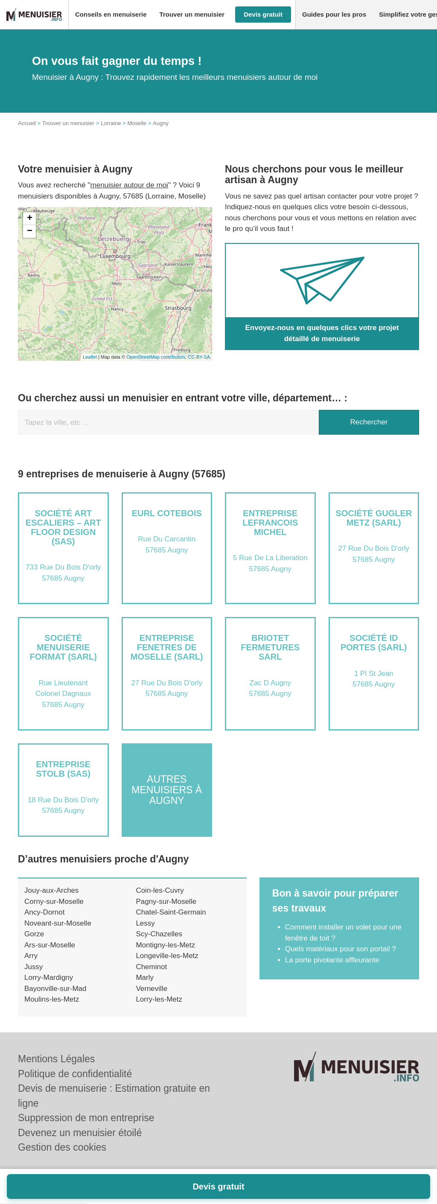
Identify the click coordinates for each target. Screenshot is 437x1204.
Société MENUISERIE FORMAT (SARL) (63, 647)
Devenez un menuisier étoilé (80, 1132)
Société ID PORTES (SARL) (374, 642)
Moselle (136, 123)
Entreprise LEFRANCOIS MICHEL (270, 522)
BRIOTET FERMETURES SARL (270, 647)
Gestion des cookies (62, 1147)
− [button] (29, 231)
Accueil (27, 123)
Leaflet (90, 356)
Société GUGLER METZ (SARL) (373, 517)
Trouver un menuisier (68, 123)
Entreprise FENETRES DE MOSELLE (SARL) (167, 647)
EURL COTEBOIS (167, 513)
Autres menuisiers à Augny (166, 790)
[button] (111, 15)
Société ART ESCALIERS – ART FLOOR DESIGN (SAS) (63, 527)
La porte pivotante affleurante (332, 960)
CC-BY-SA (199, 356)
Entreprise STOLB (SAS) (63, 769)
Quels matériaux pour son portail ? (340, 949)
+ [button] (29, 218)
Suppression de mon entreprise (86, 1117)
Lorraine (111, 123)
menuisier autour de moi (129, 185)
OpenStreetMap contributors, (157, 356)
